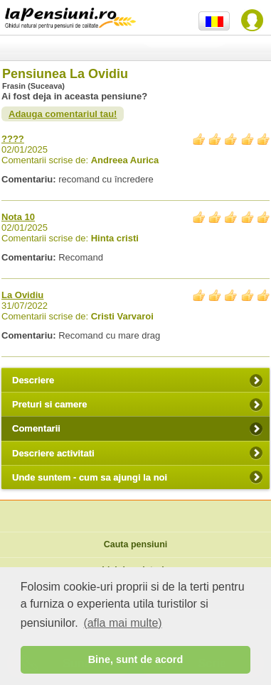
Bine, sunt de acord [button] (136, 659)
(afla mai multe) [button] (122, 623)
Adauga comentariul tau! (63, 114)
